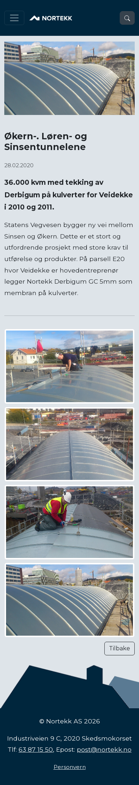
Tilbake (119, 648)
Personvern (70, 767)
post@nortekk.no (104, 749)
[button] (127, 18)
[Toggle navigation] (14, 18)
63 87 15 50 (36, 749)
